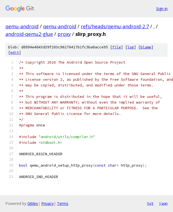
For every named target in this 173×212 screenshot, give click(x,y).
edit (14, 52)
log (130, 47)
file (116, 47)
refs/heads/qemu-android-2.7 (115, 26)
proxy (64, 34)
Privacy (47, 203)
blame (145, 47)
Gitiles (32, 203)
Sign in (162, 8)
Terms (62, 203)
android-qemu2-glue (29, 34)
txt (150, 203)
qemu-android (22, 26)
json (163, 203)
